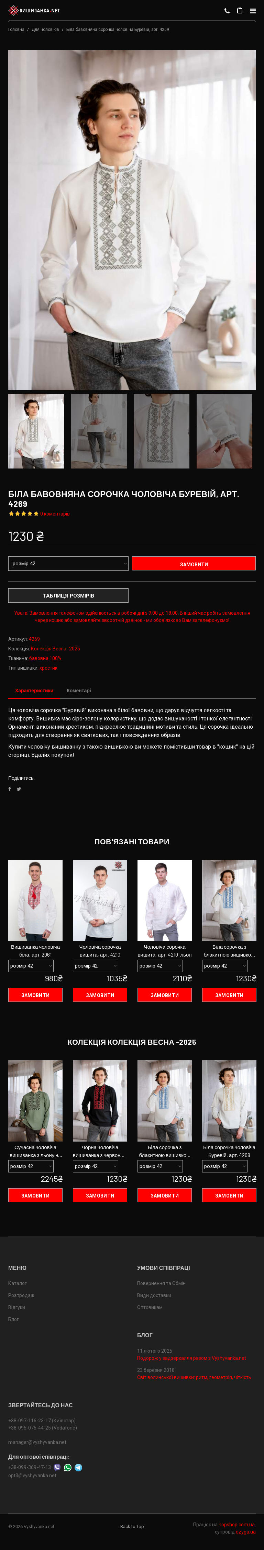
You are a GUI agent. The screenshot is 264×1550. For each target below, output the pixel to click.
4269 (34, 639)
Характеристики (34, 690)
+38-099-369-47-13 (29, 1468)
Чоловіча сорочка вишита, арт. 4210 (100, 951)
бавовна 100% (45, 658)
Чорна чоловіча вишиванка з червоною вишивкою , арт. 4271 (100, 1151)
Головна (16, 29)
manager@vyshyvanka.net (37, 1443)
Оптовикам (150, 1308)
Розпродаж (21, 1296)
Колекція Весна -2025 (55, 648)
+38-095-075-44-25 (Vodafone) (42, 1428)
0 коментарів (55, 514)
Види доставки (154, 1296)
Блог (13, 1320)
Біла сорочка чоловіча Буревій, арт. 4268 (229, 1151)
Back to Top (132, 1527)
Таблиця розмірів (68, 596)
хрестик (48, 668)
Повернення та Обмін (161, 1284)
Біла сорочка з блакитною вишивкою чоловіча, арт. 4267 (229, 951)
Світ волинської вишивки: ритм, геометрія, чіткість (194, 1378)
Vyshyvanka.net (39, 1527)
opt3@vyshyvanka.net (32, 1476)
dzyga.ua (246, 1532)
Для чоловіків (45, 29)
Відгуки (16, 1308)
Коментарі (79, 690)
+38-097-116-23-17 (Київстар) (42, 1421)
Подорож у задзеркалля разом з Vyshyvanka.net (191, 1359)
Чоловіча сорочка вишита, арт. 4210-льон (164, 951)
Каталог (17, 1284)
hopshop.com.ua (237, 1525)
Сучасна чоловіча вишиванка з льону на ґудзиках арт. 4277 (35, 1151)
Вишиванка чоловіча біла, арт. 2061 (35, 951)
